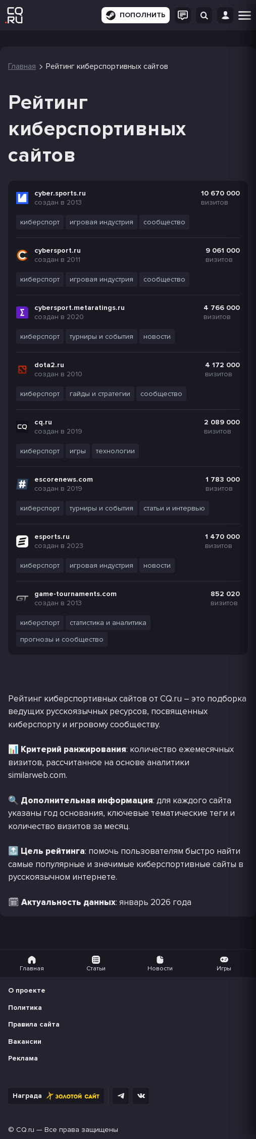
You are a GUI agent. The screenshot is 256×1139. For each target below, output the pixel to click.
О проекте (26, 990)
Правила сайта (34, 1024)
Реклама (23, 1058)
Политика (25, 1007)
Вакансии (24, 1041)
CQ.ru (25, 1129)
